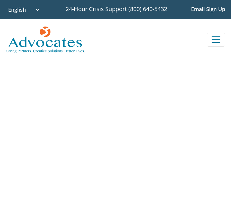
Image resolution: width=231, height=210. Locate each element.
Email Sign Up (208, 9)
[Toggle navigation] (216, 40)
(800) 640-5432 (147, 9)
